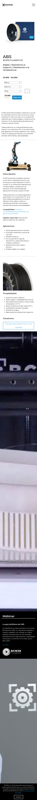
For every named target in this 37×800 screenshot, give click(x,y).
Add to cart (17, 97)
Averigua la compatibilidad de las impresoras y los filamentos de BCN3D (16, 212)
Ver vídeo (5, 645)
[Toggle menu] (34, 5)
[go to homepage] (7, 5)
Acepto (18, 797)
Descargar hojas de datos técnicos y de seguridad (18, 325)
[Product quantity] (27, 91)
